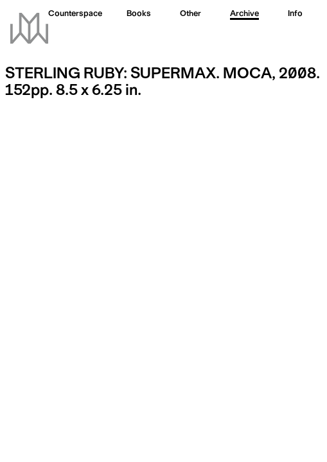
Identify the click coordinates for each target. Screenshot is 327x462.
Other (190, 14)
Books (139, 14)
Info (295, 14)
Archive (244, 14)
